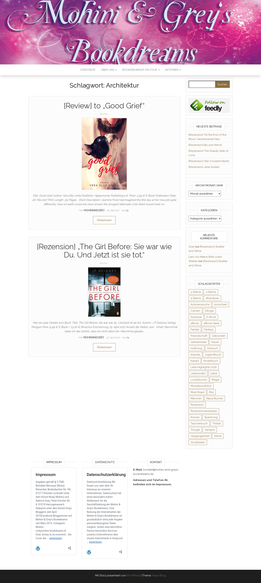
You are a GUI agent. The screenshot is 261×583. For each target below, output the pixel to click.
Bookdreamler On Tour (141, 69)
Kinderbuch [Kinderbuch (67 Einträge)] (210, 360)
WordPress (133, 575)
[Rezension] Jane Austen (204, 167)
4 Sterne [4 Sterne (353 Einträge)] (211, 292)
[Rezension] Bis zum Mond (205, 145)
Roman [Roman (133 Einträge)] (195, 417)
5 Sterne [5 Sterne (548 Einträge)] (196, 298)
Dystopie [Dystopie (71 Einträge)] (196, 317)
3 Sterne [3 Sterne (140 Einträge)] (196, 292)
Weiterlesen (104, 220)
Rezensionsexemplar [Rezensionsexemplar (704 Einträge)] (204, 411)
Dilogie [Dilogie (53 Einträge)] (209, 310)
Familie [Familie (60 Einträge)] (195, 329)
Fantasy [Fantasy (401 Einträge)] (208, 329)
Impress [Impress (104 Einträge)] (195, 354)
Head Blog (159, 575)
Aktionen (173, 69)
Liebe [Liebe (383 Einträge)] (213, 373)
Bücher (103, 114)
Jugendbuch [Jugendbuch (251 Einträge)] (213, 354)
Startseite (88, 69)
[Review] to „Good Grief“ (104, 105)
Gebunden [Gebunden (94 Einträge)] (219, 335)
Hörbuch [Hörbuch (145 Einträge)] (212, 348)
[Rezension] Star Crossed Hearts (209, 161)
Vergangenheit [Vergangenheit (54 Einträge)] (200, 436)
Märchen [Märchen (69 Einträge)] (196, 398)
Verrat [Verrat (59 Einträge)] (218, 436)
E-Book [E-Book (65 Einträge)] (211, 317)
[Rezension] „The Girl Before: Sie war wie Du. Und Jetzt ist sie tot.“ (104, 250)
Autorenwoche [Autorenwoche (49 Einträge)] (200, 304)
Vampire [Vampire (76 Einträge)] (210, 429)
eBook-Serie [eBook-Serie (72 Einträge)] (211, 323)
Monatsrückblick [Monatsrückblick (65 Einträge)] (201, 386)
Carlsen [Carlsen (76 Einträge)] (195, 310)
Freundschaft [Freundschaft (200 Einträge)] (199, 335)
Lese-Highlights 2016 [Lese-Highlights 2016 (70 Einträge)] (204, 367)
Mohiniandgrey (94, 210)
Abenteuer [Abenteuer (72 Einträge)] (212, 298)
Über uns (109, 69)
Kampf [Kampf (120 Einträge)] (195, 360)
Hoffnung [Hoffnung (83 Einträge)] (196, 348)
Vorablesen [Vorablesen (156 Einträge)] (198, 442)
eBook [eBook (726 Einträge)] (195, 323)
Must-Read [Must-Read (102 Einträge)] (197, 392)
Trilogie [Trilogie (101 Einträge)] (195, 429)
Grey (191, 246)
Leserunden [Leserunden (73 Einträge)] (198, 373)
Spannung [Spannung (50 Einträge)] (211, 417)
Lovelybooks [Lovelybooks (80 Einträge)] (199, 379)
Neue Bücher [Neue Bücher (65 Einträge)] (214, 398)
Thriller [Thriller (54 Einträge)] (216, 423)
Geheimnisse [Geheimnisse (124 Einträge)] (199, 342)
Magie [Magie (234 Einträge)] (215, 379)
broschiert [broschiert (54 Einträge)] (220, 304)
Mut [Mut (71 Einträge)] (211, 392)
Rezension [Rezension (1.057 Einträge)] (197, 404)
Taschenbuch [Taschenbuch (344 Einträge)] (199, 423)
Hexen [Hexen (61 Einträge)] (215, 342)
